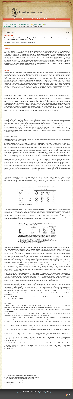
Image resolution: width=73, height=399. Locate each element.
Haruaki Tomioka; (30, 26)
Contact (53, 18)
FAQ (47, 18)
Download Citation (37, 24)
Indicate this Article (24, 24)
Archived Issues (24, 18)
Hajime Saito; (22, 26)
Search (34, 18)
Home (15, 18)
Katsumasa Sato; (38, 26)
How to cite (14, 24)
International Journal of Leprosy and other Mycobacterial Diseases (27, 12)
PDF (46, 24)
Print (7, 24)
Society (41, 18)
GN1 (68, 395)
